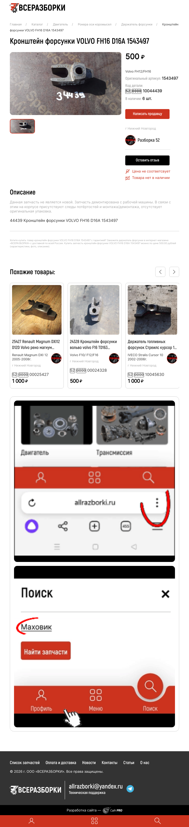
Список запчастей (25, 761)
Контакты (109, 761)
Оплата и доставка (61, 761)
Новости (89, 761)
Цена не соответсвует (151, 171)
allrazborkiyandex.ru (96, 785)
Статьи (128, 761)
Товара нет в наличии (151, 177)
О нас (144, 761)
